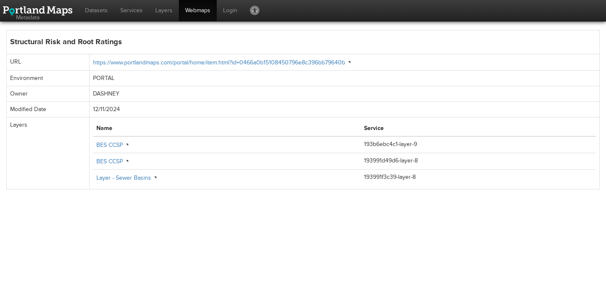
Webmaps (197, 10)
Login (230, 10)
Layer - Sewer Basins (123, 177)
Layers (164, 10)
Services (131, 10)
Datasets (96, 10)
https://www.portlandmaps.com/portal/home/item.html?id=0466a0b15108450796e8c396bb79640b (219, 62)
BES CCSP (109, 145)
